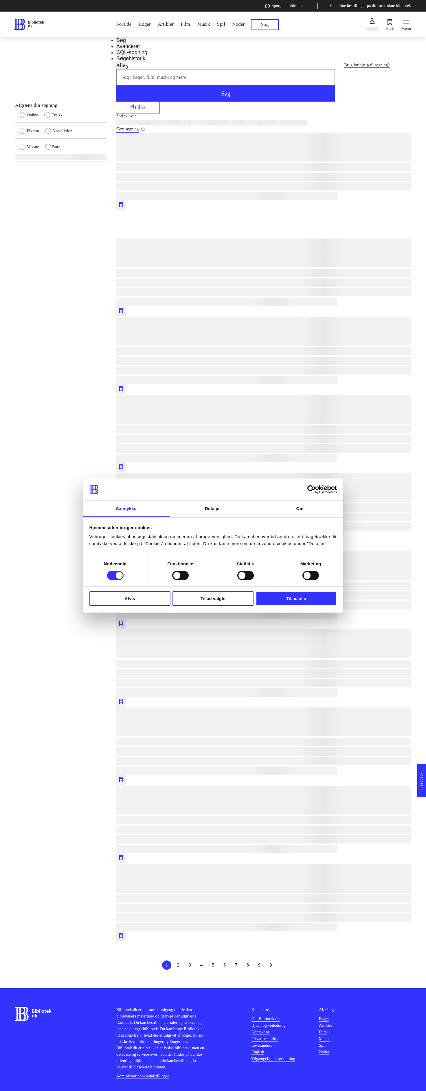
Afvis (129, 598)
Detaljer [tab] (213, 508)
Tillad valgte (213, 598)
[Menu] (406, 25)
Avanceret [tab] (128, 46)
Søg (225, 93)
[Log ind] (372, 25)
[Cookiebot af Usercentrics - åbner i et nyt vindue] (311, 489)
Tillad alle (296, 598)
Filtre (138, 107)
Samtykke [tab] (126, 508)
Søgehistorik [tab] (130, 58)
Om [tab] (299, 508)
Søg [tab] (121, 40)
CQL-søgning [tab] (131, 52)
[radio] (32, 114)
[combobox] (225, 77)
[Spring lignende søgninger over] (263, 116)
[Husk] (389, 25)
